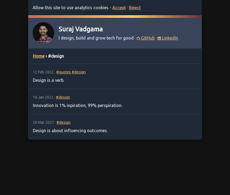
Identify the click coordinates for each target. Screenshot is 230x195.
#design (79, 72)
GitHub (146, 37)
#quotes (63, 72)
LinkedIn (168, 37)
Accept (119, 7)
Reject (135, 7)
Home (38, 56)
